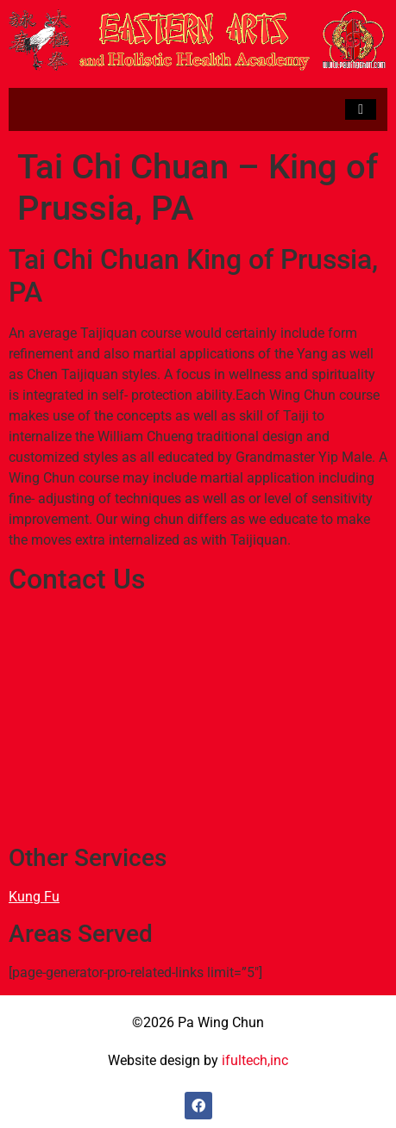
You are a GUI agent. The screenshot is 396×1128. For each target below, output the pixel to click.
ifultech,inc (255, 1060)
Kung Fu (34, 896)
